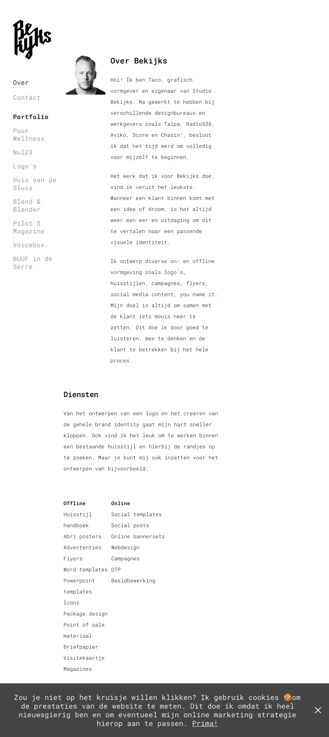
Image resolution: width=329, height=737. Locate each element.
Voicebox (29, 245)
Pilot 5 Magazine (29, 227)
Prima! (205, 723)
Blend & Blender (27, 205)
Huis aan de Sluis (34, 183)
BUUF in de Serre (32, 262)
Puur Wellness (29, 134)
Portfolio (31, 116)
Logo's (25, 166)
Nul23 (23, 152)
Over (21, 82)
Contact (27, 97)
